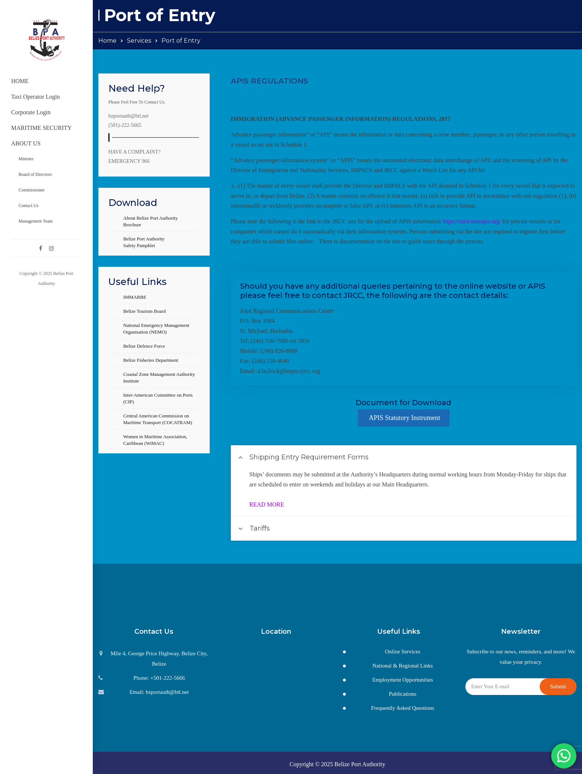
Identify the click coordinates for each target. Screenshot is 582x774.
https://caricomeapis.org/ (471, 221)
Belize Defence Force (144, 346)
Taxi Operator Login (35, 97)
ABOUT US (25, 143)
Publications (402, 694)
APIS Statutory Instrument (403, 418)
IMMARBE (134, 297)
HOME (20, 81)
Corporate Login (30, 112)
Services (139, 40)
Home (107, 40)
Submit (558, 686)
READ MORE (266, 504)
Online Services (402, 652)
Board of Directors (35, 174)
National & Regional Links (402, 666)
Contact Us (29, 205)
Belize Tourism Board (144, 311)
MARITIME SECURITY (41, 128)
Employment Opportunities (402, 680)
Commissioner (32, 190)
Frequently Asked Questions (402, 708)
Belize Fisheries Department (150, 360)
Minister (26, 158)
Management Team (36, 221)
